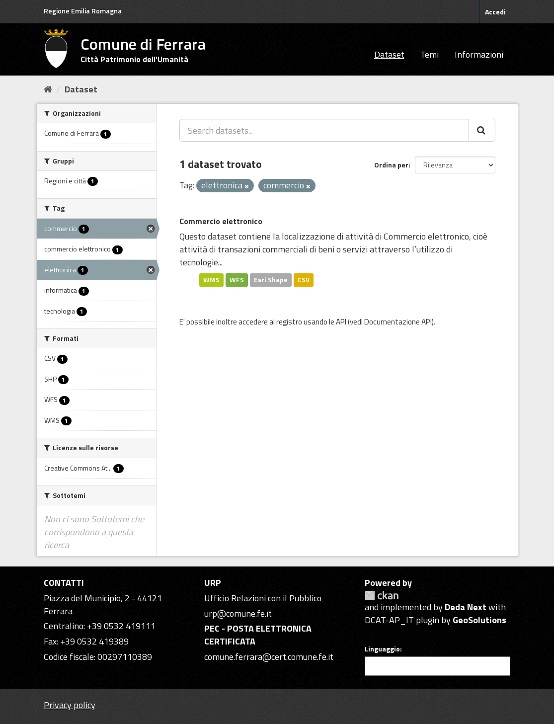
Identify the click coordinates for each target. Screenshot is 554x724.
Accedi (495, 11)
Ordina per (391, 165)
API (341, 321)
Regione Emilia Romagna (83, 10)
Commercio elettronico (220, 221)
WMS (211, 280)
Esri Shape (271, 280)
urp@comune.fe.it (238, 613)
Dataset (389, 54)
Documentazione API (398, 321)
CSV (304, 280)
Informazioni (479, 54)
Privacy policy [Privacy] (69, 705)
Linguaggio (382, 649)
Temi (429, 54)
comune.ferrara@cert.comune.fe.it (268, 656)
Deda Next (465, 607)
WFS (237, 280)
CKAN (381, 595)
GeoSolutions (479, 620)
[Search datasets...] (324, 130)
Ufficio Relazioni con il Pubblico (262, 598)
